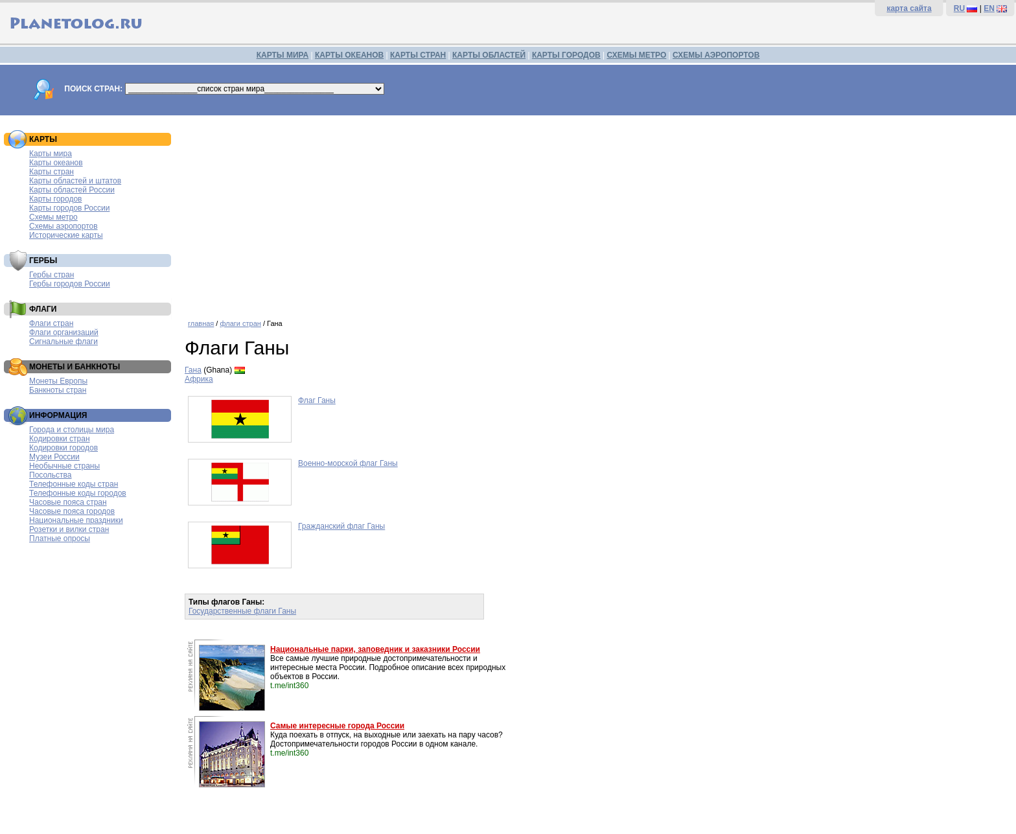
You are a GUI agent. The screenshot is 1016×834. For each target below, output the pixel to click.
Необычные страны (64, 465)
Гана (193, 370)
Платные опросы (59, 538)
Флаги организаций (63, 332)
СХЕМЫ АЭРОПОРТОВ (716, 55)
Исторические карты (66, 235)
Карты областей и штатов (75, 180)
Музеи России (54, 456)
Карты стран (51, 171)
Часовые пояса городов (72, 511)
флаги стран (240, 323)
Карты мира (50, 153)
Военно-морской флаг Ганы (348, 463)
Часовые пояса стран (68, 502)
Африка (199, 379)
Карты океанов (56, 162)
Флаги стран (51, 323)
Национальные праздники (76, 520)
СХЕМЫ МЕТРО (636, 55)
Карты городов (55, 198)
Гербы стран (51, 274)
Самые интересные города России (337, 725)
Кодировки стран (59, 438)
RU (959, 8)
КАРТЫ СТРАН (418, 55)
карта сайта (908, 8)
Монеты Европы (58, 381)
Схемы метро (53, 217)
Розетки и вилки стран (69, 529)
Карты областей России (72, 189)
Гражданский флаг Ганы (341, 526)
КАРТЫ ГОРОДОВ (566, 55)
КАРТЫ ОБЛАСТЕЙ (488, 55)
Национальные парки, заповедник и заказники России (375, 649)
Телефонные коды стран (73, 484)
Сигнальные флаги (63, 341)
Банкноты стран (57, 390)
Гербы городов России (69, 283)
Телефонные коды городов (77, 493)
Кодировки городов (63, 447)
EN (989, 8)
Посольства (50, 475)
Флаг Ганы (317, 400)
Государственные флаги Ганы (242, 611)
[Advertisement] (597, 212)
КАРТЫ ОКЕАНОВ (349, 55)
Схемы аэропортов (63, 226)
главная (201, 323)
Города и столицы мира (71, 429)
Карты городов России (69, 208)
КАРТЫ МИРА (282, 55)
